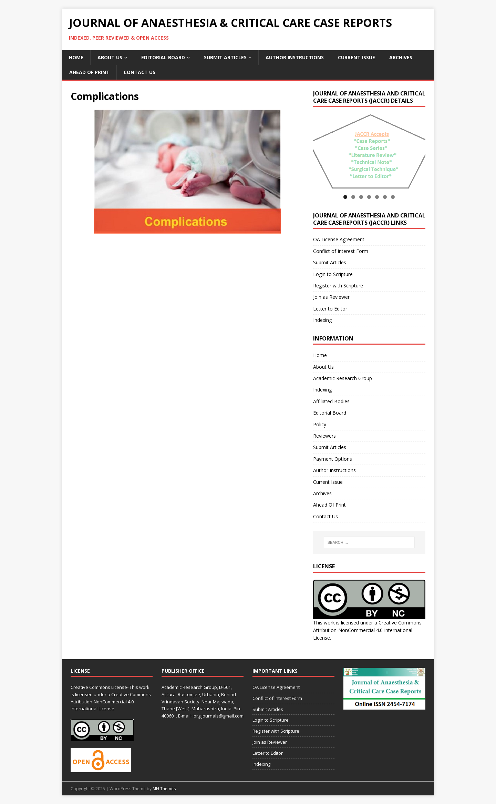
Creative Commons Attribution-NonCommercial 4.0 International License (367, 630)
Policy (319, 424)
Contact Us (139, 72)
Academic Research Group (342, 378)
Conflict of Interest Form (340, 251)
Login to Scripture (333, 274)
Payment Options (332, 459)
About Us (109, 57)
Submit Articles (225, 57)
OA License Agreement (338, 239)
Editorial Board (163, 57)
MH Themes (164, 789)
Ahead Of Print (89, 72)
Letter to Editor (330, 308)
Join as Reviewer (331, 297)
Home (76, 57)
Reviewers (324, 435)
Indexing (322, 320)
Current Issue (356, 57)
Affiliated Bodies (331, 401)
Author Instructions (295, 57)
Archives (400, 57)
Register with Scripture (338, 285)
